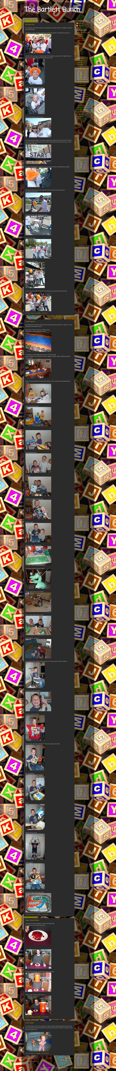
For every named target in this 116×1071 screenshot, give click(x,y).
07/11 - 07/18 (83, 73)
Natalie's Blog (80, 53)
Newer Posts (29, 1058)
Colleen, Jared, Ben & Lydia (83, 32)
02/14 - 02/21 (83, 103)
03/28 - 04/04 (83, 94)
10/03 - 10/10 (83, 66)
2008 (79, 116)
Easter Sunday (29, 1023)
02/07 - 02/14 (83, 105)
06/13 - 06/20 (83, 77)
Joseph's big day (30, 321)
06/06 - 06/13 (83, 79)
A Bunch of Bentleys (81, 40)
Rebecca (80, 23)
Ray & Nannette (80, 34)
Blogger (74, 1067)
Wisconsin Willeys (81, 46)
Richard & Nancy (81, 44)
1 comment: (45, 313)
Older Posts (69, 1058)
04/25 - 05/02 (83, 83)
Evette (78, 42)
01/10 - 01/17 (83, 111)
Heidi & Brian (80, 50)
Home (49, 1058)
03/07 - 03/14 (83, 98)
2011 (79, 62)
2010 (79, 64)
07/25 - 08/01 (83, 70)
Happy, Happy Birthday (32, 920)
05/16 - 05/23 (83, 81)
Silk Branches (80, 48)
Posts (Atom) (35, 1061)
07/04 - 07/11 (83, 75)
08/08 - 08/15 (83, 68)
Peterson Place (80, 51)
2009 (79, 114)
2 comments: (45, 914)
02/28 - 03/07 (83, 100)
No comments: (45, 1016)
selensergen (63, 1067)
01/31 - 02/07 (83, 107)
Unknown (80, 25)
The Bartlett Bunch (52, 10)
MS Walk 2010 (29, 24)
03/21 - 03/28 (83, 96)
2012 (79, 60)
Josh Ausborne (80, 36)
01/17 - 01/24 (83, 109)
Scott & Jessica (80, 38)
